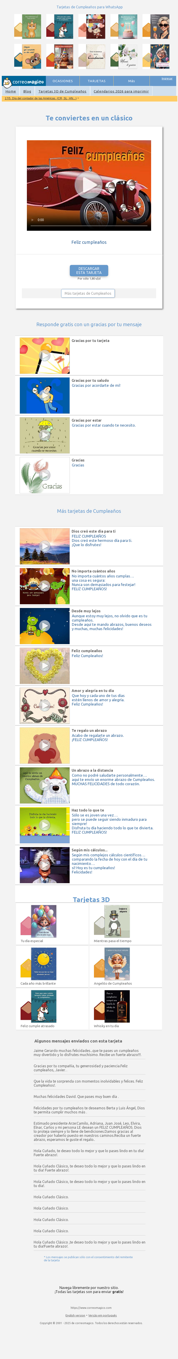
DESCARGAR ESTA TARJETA (89, 271)
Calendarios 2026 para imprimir (121, 91)
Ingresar (167, 78)
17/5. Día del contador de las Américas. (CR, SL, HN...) (41, 98)
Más (131, 81)
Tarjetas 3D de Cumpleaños (62, 91)
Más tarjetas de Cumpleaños (88, 293)
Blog (27, 91)
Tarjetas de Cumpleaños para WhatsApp (89, 7)
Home (10, 91)
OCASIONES (63, 81)
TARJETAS (97, 81)
